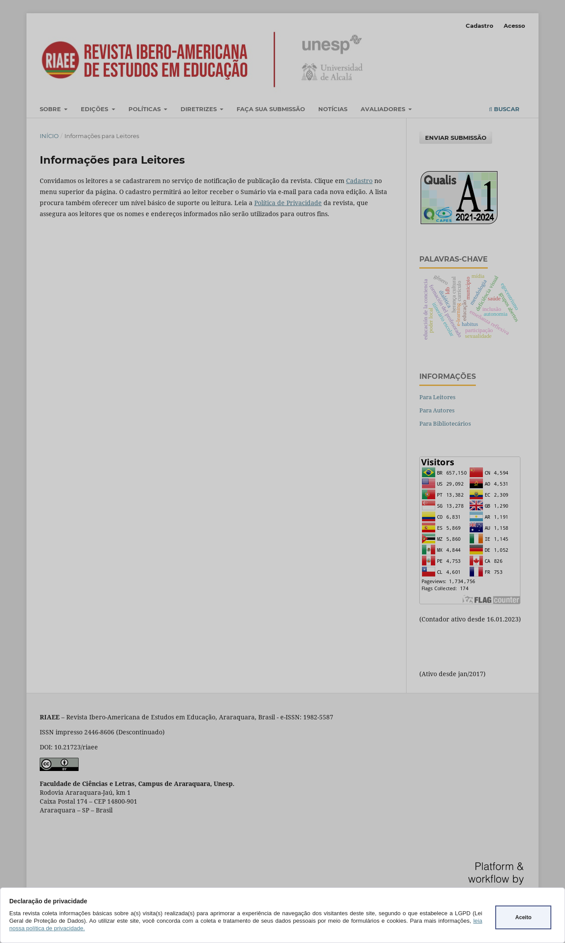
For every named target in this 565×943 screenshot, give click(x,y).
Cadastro (479, 25)
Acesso (514, 25)
